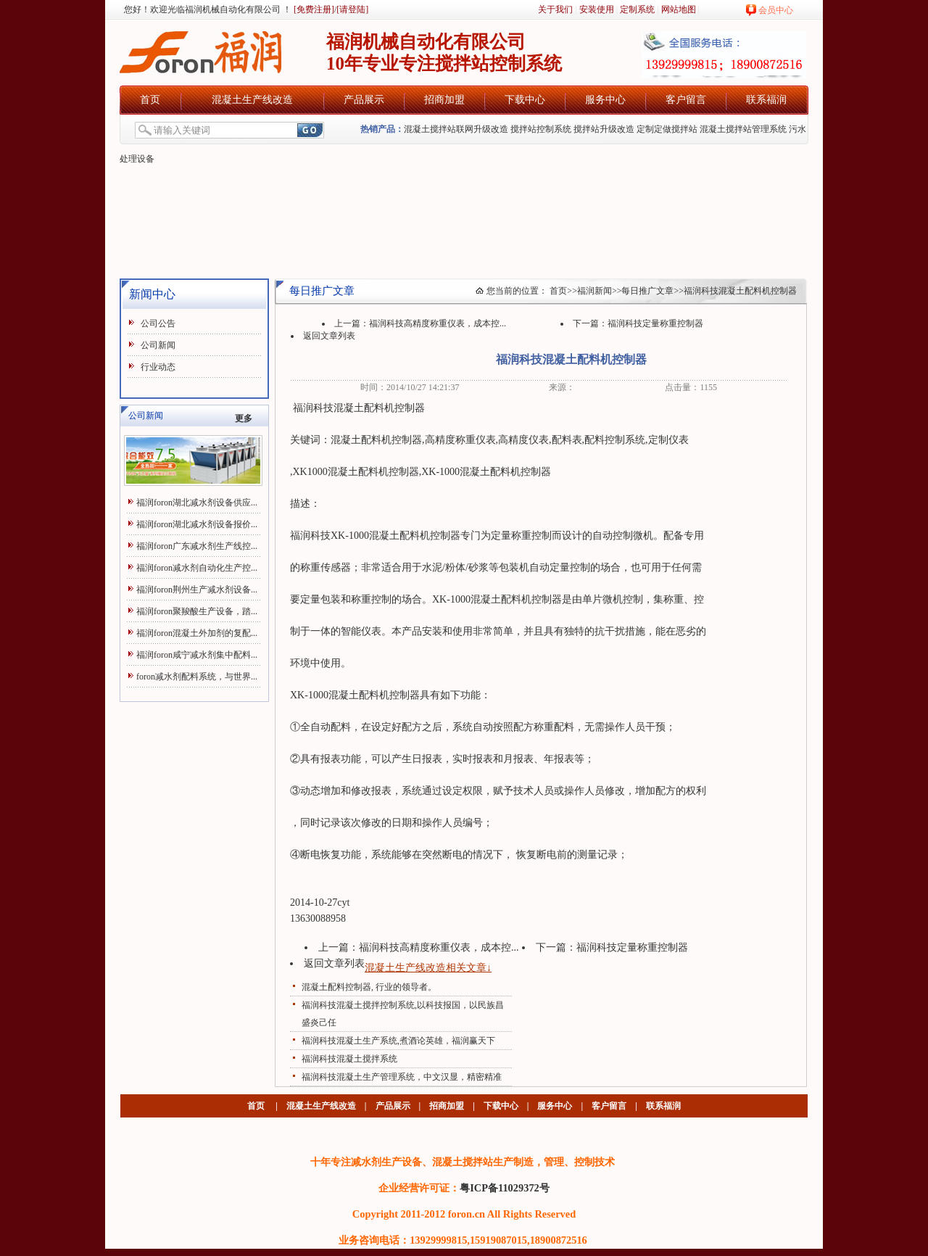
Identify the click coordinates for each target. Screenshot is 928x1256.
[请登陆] (352, 9)
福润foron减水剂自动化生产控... (196, 568)
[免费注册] (312, 9)
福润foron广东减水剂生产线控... (196, 546)
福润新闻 (594, 291)
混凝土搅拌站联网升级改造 (456, 129)
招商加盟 (444, 99)
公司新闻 (158, 345)
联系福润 (766, 99)
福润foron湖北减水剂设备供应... (196, 502)
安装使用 (596, 9)
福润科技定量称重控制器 (655, 323)
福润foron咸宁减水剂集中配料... (196, 655)
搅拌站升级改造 (603, 129)
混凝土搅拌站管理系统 (743, 129)
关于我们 (555, 9)
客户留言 (686, 99)
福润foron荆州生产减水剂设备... (196, 589)
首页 (150, 99)
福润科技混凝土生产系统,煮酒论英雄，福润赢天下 (398, 1041)
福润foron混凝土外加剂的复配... (196, 633)
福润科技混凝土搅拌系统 (349, 1059)
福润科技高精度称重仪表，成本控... (437, 323)
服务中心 (605, 99)
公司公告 (158, 323)
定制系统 (637, 9)
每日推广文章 (647, 291)
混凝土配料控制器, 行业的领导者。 (369, 987)
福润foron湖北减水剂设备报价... (196, 524)
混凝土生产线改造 (252, 99)
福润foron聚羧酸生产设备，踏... (196, 611)
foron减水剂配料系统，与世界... (196, 677)
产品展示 (364, 99)
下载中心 (525, 99)
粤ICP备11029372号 (505, 1188)
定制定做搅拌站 (667, 129)
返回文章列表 (329, 336)
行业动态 (158, 367)
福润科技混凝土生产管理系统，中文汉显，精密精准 (402, 1077)
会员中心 (775, 10)
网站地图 (678, 9)
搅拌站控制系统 (540, 129)
